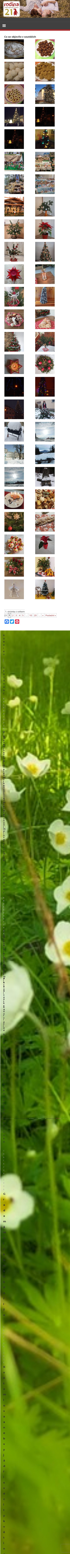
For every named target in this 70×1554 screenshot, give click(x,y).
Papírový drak (10, 1119)
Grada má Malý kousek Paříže (40, 740)
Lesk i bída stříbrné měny (37, 673)
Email (6, 992)
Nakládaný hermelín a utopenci (32, 1498)
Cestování (9, 649)
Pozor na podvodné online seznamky (29, 1494)
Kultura (8, 817)
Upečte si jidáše (32, 725)
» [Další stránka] (42, 615)
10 (30, 615)
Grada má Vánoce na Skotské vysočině (36, 1505)
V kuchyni (8, 702)
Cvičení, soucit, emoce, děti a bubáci (33, 975)
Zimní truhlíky (10, 1174)
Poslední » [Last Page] (50, 615)
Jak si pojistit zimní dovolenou (38, 1501)
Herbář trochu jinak (24, 1516)
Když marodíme (10, 1065)
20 (35, 615)
